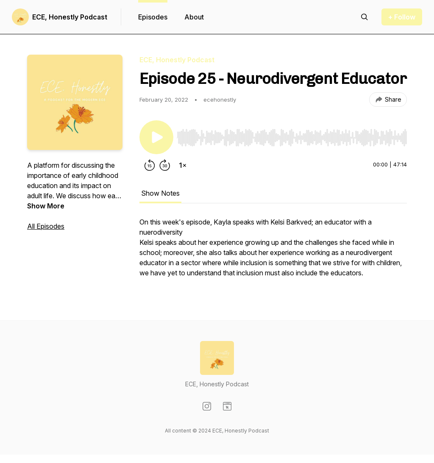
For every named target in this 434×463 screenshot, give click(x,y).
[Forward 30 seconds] (165, 165)
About (194, 17)
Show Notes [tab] (160, 193)
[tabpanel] (273, 251)
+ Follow (401, 17)
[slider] (292, 138)
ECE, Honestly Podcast (69, 17)
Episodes (152, 17)
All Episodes (45, 226)
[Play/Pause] (156, 137)
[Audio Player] (292, 135)
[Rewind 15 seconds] (150, 165)
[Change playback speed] (182, 165)
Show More (45, 206)
